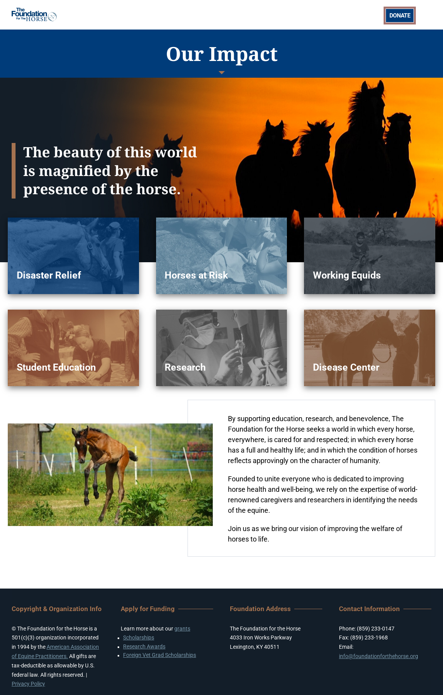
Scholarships (138, 637)
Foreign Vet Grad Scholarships (159, 655)
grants (182, 628)
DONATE (399, 15)
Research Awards (144, 646)
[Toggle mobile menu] (427, 14)
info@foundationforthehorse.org (378, 656)
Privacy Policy (28, 684)
